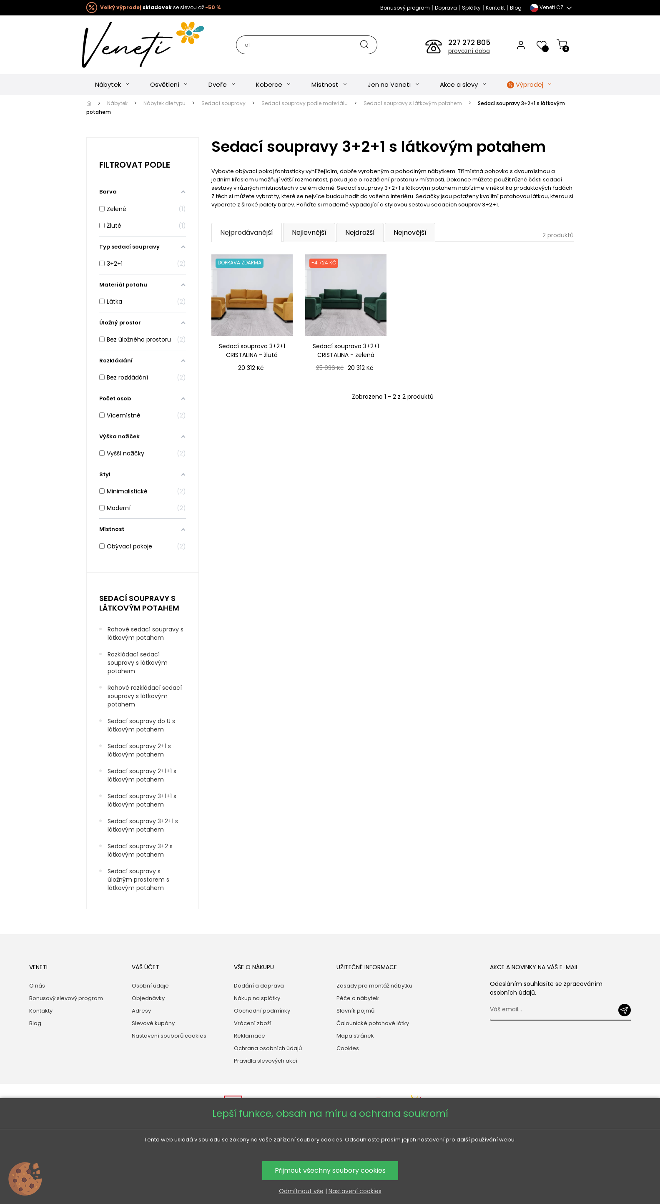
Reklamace (249, 1036)
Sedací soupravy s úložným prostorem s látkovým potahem (138, 879)
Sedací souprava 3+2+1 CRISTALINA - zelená (346, 350)
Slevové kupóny (153, 1023)
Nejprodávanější (246, 232)
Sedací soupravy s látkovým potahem (139, 603)
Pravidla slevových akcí (265, 1061)
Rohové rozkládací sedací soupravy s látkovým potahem (145, 696)
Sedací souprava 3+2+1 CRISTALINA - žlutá (252, 350)
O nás (37, 986)
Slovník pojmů (355, 1011)
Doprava (446, 7)
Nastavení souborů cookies (169, 1036)
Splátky (471, 7)
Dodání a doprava (259, 986)
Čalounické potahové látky (372, 1023)
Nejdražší (360, 232)
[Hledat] (306, 44)
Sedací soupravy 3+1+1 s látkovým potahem (142, 800)
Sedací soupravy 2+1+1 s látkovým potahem (142, 775)
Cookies (347, 1048)
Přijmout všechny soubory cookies (330, 1170)
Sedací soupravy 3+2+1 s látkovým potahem (143, 825)
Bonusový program (405, 7)
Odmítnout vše (301, 1191)
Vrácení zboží (252, 1023)
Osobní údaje (150, 986)
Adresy (141, 1011)
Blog (516, 7)
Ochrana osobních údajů (268, 1048)
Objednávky (148, 998)
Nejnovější (410, 232)
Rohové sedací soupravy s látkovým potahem (145, 633)
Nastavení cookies (355, 1191)
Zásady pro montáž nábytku (374, 986)
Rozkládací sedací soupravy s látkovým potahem (138, 662)
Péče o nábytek (357, 998)
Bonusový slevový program (66, 998)
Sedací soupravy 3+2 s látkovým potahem (140, 850)
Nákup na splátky (257, 998)
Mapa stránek (355, 1036)
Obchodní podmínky (262, 1011)
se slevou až (160, 7)
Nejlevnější (309, 232)
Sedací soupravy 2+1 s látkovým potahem (139, 750)
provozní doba (469, 51)
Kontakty (41, 1011)
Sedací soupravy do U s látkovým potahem (141, 725)
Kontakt (495, 7)
